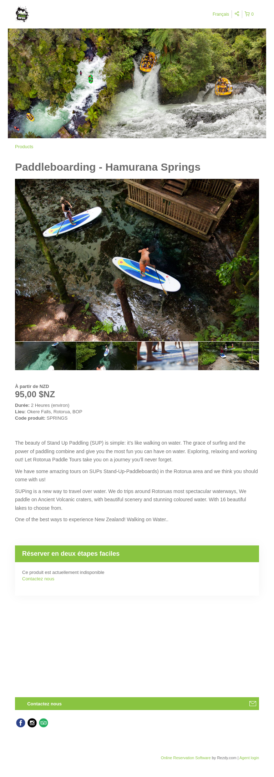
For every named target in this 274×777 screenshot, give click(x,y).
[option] (45, 356)
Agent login (249, 758)
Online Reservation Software (186, 758)
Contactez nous (38, 578)
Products (24, 146)
